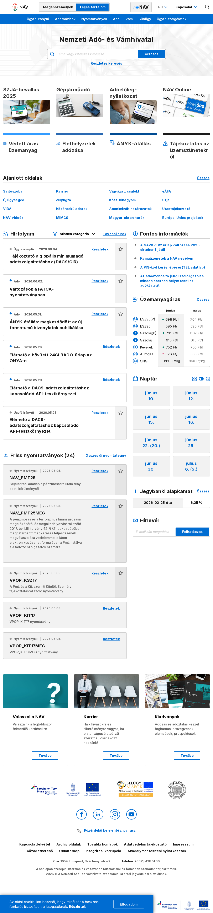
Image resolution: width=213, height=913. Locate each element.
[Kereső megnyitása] (207, 7)
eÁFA (166, 191)
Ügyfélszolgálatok (171, 19)
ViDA (7, 209)
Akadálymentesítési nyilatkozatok (157, 851)
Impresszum (183, 844)
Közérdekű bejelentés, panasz (110, 830)
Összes (203, 178)
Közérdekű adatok (71, 209)
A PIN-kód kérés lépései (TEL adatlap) (172, 267)
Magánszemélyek (58, 7)
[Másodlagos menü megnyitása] (5, 7)
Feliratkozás (192, 532)
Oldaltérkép (69, 851)
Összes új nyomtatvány (105, 455)
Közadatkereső (40, 851)
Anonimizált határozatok (130, 209)
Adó (116, 19)
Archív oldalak (68, 844)
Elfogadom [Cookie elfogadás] (128, 904)
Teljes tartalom (92, 7)
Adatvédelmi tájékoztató (145, 844)
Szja (166, 200)
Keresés (151, 54)
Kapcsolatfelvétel (34, 844)
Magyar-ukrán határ (126, 218)
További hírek (114, 234)
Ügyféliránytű (38, 19)
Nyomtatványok (94, 19)
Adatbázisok (65, 19)
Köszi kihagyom (122, 200)
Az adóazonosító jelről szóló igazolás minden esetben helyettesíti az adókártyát (172, 280)
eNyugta (63, 200)
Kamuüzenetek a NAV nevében (166, 258)
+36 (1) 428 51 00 (147, 861)
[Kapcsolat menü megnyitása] (187, 7)
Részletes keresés (106, 63)
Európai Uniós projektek (182, 218)
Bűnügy (145, 19)
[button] (120, 256)
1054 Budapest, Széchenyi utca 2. (86, 861)
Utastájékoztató (176, 209)
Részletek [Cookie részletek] (77, 906)
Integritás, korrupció (103, 851)
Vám (129, 19)
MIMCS (62, 218)
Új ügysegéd (13, 200)
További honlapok (102, 844)
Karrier (62, 191)
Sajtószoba (12, 191)
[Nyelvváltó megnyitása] (163, 7)
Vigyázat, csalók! (124, 191)
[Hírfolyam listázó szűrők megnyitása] (74, 234)
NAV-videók (13, 218)
